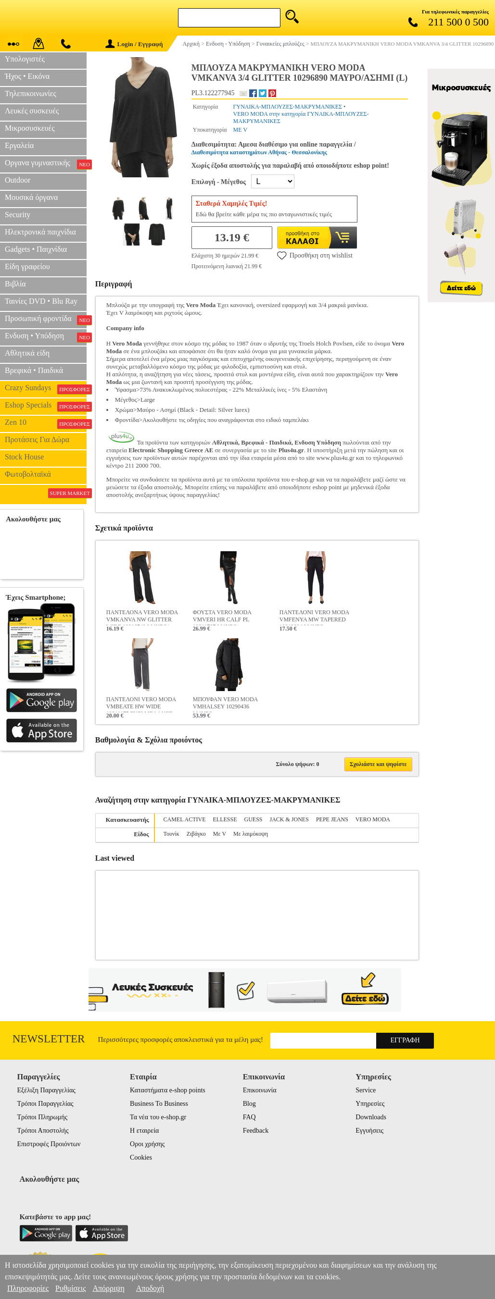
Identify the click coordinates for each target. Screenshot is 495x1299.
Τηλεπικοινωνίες (30, 93)
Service (365, 1090)
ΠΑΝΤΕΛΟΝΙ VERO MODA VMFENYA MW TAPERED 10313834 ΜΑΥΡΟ (314, 617)
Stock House (24, 457)
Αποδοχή (150, 1288)
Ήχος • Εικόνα (27, 76)
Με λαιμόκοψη (250, 833)
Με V (219, 833)
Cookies (141, 1157)
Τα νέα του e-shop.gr (158, 1117)
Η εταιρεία (144, 1130)
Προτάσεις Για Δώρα (37, 439)
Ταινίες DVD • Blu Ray (41, 301)
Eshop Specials (46, 406)
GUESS (253, 819)
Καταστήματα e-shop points (167, 1090)
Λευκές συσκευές (32, 111)
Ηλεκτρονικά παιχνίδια (40, 232)
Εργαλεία (19, 145)
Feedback (256, 1130)
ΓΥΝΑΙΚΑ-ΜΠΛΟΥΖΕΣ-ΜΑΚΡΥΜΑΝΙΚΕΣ (288, 106)
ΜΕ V (240, 129)
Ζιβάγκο (196, 833)
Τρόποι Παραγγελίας (45, 1103)
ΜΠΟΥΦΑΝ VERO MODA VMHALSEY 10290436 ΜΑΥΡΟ (225, 704)
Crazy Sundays (46, 389)
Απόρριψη (108, 1288)
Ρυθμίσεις (70, 1288)
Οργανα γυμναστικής (46, 164)
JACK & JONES (289, 819)
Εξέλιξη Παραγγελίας (46, 1090)
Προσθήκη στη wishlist (315, 255)
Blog (249, 1103)
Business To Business (159, 1103)
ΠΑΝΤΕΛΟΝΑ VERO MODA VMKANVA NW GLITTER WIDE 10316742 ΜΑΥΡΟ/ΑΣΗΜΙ (142, 617)
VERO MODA (372, 819)
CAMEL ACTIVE (185, 819)
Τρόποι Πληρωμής (42, 1117)
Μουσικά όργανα (31, 197)
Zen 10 (46, 423)
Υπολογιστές (25, 59)
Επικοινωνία (260, 1090)
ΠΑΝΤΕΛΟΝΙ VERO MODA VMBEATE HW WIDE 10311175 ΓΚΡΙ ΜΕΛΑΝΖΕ (141, 704)
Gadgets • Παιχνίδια (36, 249)
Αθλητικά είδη (27, 353)
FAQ (249, 1117)
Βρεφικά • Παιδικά (34, 370)
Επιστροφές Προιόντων (48, 1144)
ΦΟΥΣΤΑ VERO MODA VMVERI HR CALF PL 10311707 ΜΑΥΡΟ (222, 617)
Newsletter (49, 1039)
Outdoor (17, 180)
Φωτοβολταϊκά (28, 474)
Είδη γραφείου (27, 266)
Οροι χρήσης (147, 1144)
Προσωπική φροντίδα (46, 319)
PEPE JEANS (332, 819)
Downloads (370, 1117)
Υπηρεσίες (369, 1103)
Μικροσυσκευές (30, 128)
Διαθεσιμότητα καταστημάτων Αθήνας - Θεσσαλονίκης (259, 152)
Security (17, 214)
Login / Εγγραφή (134, 44)
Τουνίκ (171, 833)
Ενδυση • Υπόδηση (46, 337)
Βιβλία (15, 284)
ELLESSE (225, 819)
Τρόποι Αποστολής (42, 1130)
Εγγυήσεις (369, 1130)
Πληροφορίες (28, 1288)
